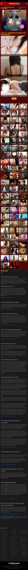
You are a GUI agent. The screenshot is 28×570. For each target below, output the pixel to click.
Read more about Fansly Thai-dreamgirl (7, 498)
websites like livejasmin (14, 548)
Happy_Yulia (13, 554)
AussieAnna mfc (4, 533)
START (14, 98)
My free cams (7, 518)
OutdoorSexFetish (13, 545)
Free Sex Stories (24, 550)
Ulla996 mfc (24, 554)
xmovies (3, 552)
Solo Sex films (14, 555)
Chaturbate (25, 517)
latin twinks (3, 547)
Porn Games (12, 547)
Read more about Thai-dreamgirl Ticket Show (8, 464)
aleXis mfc (12, 546)
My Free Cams (3, 0)
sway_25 (3, 553)
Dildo (7, 357)
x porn (22, 538)
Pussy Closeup (14, 538)
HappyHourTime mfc (5, 550)
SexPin (13, 539)
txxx (2, 555)
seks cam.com (4, 557)
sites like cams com (24, 545)
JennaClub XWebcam (24, 539)
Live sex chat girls (4, 548)
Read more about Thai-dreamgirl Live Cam (13, 283)
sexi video (13, 540)
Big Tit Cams (14, 533)
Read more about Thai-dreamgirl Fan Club (8, 325)
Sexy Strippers (4, 546)
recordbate (22, 516)
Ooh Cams (3, 539)
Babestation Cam (24, 553)
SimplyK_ (13, 531)
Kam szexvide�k (23, 540)
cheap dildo (4, 545)
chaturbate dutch (23, 548)
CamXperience (24, 555)
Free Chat (8, 416)
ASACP (14, 564)
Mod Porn (13, 552)
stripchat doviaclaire (15, 553)
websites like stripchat (15, 550)
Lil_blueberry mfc (24, 552)
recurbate (18, 516)
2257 (2, 532)
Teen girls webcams (24, 547)
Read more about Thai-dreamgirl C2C (7, 297)
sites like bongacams (5, 531)
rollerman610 (14, 532)
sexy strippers (23, 546)
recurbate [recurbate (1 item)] (2, 272)
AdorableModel (23, 531)
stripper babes (4, 540)
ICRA (16, 564)
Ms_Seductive (23, 533)
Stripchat (2, 518)
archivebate (15, 516)
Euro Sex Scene (4, 554)
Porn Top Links (4, 538)
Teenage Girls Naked (24, 532)
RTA (11, 564)
